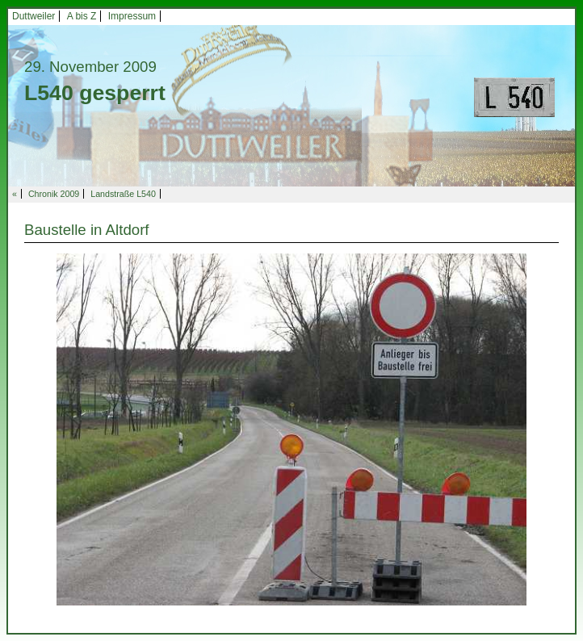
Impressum (132, 16)
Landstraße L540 (123, 194)
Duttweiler (33, 16)
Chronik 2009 (53, 194)
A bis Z (82, 16)
